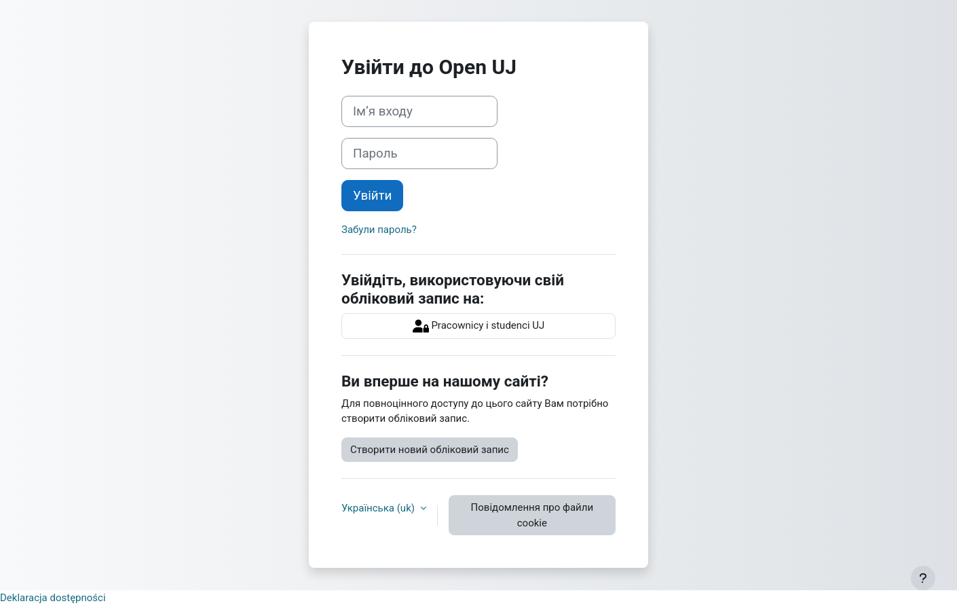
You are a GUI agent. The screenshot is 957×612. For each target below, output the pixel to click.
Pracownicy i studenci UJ (479, 326)
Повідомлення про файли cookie (532, 515)
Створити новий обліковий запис (429, 450)
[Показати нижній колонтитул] (923, 578)
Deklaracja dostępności (53, 598)
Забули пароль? (379, 229)
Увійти (372, 195)
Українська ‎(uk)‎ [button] (379, 508)
